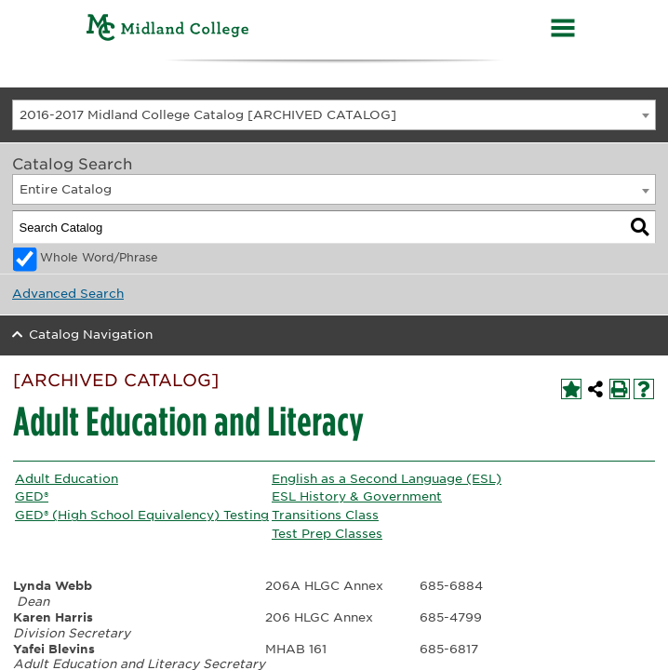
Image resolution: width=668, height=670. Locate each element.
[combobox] (334, 115)
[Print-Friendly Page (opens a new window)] (619, 389)
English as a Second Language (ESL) (386, 479)
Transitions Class (325, 515)
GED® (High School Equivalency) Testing (142, 515)
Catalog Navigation (91, 335)
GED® (31, 496)
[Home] (168, 30)
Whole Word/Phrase (99, 257)
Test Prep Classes (327, 534)
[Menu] (562, 30)
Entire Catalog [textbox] (66, 189)
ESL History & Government (357, 496)
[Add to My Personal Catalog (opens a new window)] (571, 389)
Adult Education (66, 479)
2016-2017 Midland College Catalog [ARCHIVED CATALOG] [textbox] (208, 115)
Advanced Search (68, 294)
